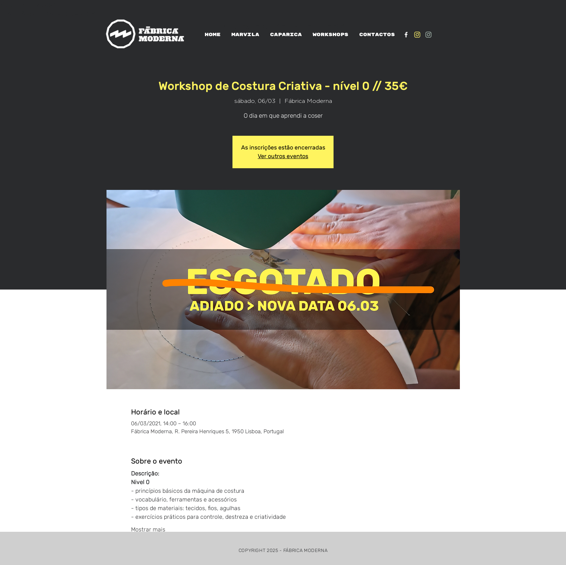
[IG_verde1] (428, 34)
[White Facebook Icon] (406, 34)
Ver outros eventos (283, 156)
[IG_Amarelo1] (417, 34)
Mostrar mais (148, 529)
